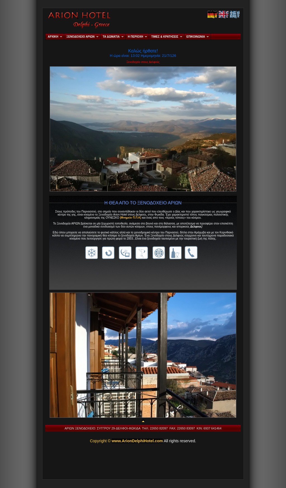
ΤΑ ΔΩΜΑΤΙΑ (111, 36)
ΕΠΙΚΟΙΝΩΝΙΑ (196, 36)
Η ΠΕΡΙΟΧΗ (135, 36)
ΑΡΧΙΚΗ (53, 36)
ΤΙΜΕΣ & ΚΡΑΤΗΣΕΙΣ (164, 36)
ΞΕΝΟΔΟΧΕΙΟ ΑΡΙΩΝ (80, 36)
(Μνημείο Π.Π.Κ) (130, 217)
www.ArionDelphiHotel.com (137, 441)
